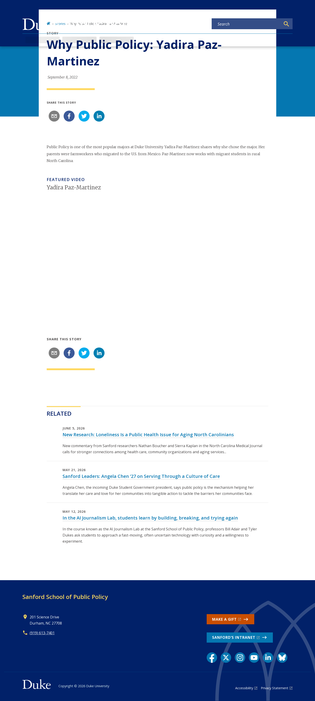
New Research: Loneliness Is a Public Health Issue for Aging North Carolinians (148, 435)
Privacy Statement (274, 688)
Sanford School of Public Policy (65, 597)
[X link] (226, 657)
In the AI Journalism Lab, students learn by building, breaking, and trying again (150, 518)
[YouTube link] (254, 657)
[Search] (286, 24)
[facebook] (69, 116)
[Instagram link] (240, 657)
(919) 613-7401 (42, 632)
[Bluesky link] (282, 657)
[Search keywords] (246, 24)
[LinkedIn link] (268, 657)
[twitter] (84, 116)
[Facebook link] (212, 657)
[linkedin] (99, 116)
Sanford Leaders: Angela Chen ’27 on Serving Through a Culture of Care (141, 476)
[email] (54, 116)
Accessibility (244, 688)
